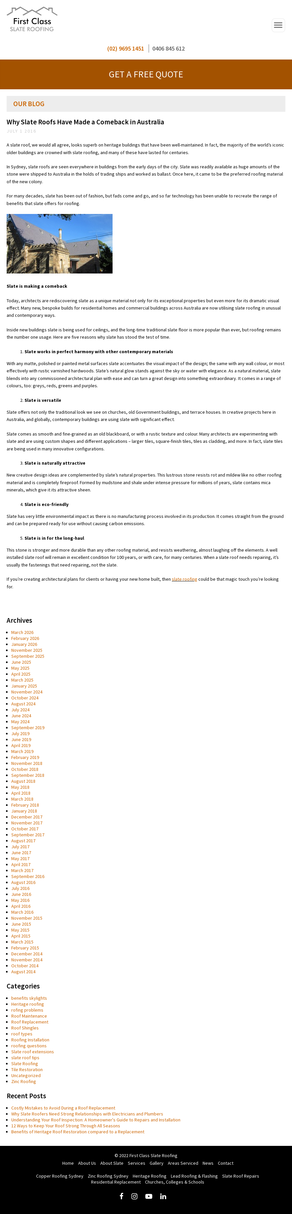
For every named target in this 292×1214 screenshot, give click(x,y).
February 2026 (25, 638)
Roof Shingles (25, 1028)
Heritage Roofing (150, 1176)
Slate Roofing (24, 1064)
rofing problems (27, 1010)
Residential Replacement (116, 1182)
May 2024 (20, 722)
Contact (225, 1163)
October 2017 (24, 829)
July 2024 (20, 710)
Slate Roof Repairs (240, 1176)
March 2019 (22, 751)
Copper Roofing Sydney (59, 1176)
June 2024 (21, 716)
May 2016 (20, 900)
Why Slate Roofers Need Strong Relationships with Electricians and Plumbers (87, 1114)
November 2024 (26, 692)
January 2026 (24, 644)
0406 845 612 (168, 48)
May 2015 (20, 930)
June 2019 (21, 739)
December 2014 (26, 954)
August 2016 (23, 882)
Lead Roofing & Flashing (194, 1176)
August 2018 (23, 781)
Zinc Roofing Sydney (108, 1176)
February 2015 (25, 948)
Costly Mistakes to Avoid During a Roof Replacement (63, 1108)
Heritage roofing (27, 1004)
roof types (21, 1034)
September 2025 (27, 656)
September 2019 (27, 728)
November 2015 (26, 918)
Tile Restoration (27, 1069)
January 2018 (24, 811)
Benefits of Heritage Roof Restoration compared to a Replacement (77, 1132)
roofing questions (29, 1046)
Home (68, 1163)
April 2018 (20, 793)
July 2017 (20, 847)
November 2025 (26, 650)
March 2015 (22, 942)
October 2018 (24, 769)
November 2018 (26, 763)
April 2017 (20, 864)
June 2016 (21, 894)
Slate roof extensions (32, 1052)
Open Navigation (278, 25)
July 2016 (20, 888)
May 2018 (20, 787)
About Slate (111, 1163)
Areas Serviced (183, 1163)
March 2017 (22, 870)
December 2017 (26, 817)
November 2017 (26, 823)
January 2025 (24, 686)
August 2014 (23, 972)
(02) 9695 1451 (125, 48)
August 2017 (23, 841)
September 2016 (27, 876)
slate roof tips (25, 1058)
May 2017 (20, 858)
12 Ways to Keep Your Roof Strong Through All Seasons (65, 1126)
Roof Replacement (29, 1022)
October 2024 (24, 698)
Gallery (157, 1163)
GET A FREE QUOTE (146, 74)
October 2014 (24, 966)
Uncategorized (26, 1075)
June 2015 (21, 924)
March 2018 (22, 799)
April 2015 (20, 936)
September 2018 (27, 775)
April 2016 (20, 906)
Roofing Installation (30, 1040)
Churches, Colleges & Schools (174, 1182)
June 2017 (21, 853)
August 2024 (23, 704)
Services (136, 1163)
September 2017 (27, 835)
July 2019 (20, 733)
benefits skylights (29, 998)
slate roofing (184, 579)
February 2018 (25, 805)
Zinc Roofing (23, 1081)
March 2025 (22, 680)
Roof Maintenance (29, 1016)
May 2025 (20, 668)
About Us (87, 1163)
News (208, 1163)
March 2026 (22, 632)
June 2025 (21, 662)
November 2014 (26, 960)
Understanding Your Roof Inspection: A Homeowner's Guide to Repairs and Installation (95, 1120)
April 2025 (20, 674)
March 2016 (22, 912)
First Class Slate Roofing (32, 20)
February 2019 (25, 757)
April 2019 (20, 745)
